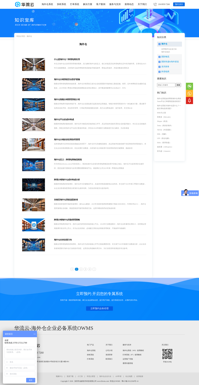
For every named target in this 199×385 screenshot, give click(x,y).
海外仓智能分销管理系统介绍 (67, 99)
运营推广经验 (128, 359)
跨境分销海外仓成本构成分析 (67, 180)
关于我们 (142, 4)
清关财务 (165, 67)
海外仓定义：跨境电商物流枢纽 (68, 160)
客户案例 (100, 4)
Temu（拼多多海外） (165, 126)
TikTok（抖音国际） (164, 130)
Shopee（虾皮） (163, 121)
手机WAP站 (167, 362)
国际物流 (165, 57)
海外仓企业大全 (105, 376)
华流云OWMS (115, 381)
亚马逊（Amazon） (164, 151)
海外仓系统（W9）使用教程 (133, 350)
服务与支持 (115, 4)
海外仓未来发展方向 (63, 240)
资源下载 (70, 376)
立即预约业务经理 (99, 308)
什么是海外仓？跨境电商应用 (67, 59)
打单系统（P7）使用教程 (132, 355)
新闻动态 (129, 4)
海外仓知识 (165, 52)
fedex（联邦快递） (164, 143)
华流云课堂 (91, 376)
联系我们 (109, 359)
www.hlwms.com (103, 381)
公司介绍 (109, 350)
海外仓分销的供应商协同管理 (67, 139)
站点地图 (129, 376)
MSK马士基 (161, 113)
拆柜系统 (61, 4)
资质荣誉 (109, 355)
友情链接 (139, 376)
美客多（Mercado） (164, 117)
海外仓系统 (47, 4)
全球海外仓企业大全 (169, 49)
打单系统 (74, 4)
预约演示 (179, 4)
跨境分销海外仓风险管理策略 (67, 220)
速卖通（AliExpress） (165, 147)
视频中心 (59, 376)
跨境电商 (165, 72)
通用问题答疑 (128, 363)
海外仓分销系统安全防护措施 (67, 79)
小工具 (80, 376)
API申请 (118, 376)
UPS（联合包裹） (163, 138)
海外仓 (29, 36)
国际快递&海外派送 (170, 62)
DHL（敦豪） (162, 134)
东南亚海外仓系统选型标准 (66, 200)
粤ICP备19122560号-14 (129, 381)
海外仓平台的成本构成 (64, 119)
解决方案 (87, 4)
